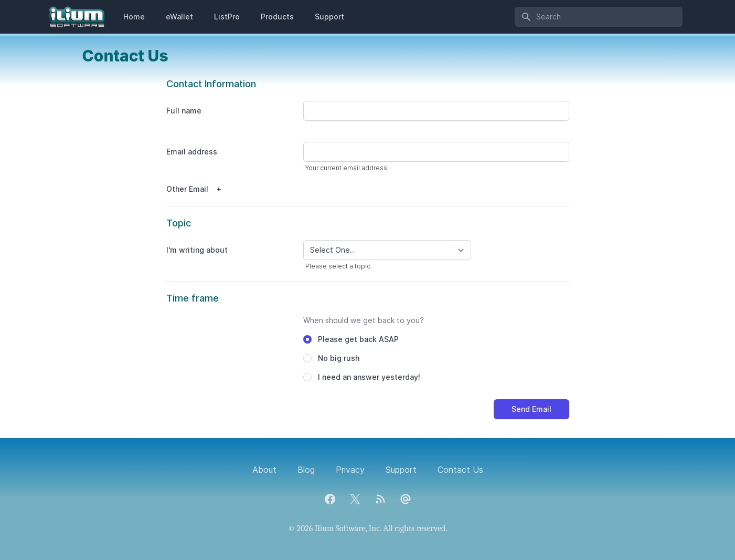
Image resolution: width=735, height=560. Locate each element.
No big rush (338, 358)
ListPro (227, 16)
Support (329, 16)
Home (134, 16)
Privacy (350, 469)
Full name (183, 110)
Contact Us (460, 469)
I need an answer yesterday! (369, 376)
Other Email (187, 188)
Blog (306, 469)
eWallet (179, 16)
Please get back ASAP (358, 339)
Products (277, 16)
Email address (191, 151)
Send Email (531, 409)
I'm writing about (197, 249)
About (264, 469)
